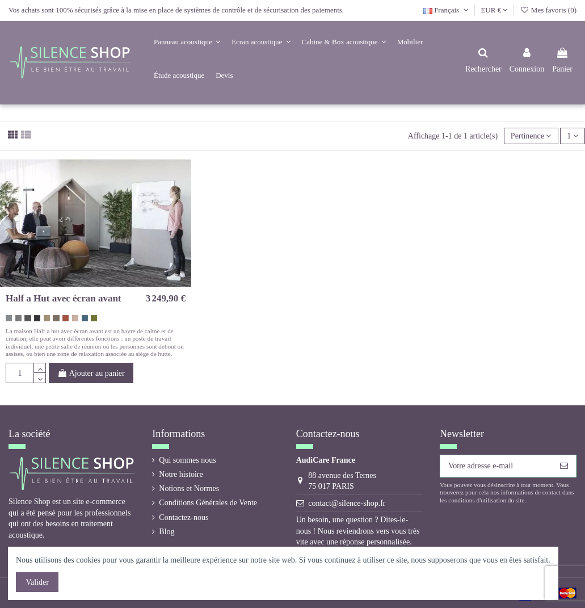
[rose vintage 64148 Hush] (75, 318)
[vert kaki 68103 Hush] (94, 318)
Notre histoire (181, 474)
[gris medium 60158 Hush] (18, 318)
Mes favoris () (548, 10)
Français (446, 10)
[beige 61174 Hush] (47, 318)
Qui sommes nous (187, 460)
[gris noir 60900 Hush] (37, 318)
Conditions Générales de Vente (208, 502)
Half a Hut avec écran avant (63, 298)
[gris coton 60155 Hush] (9, 318)
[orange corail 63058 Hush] (65, 318)
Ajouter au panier (91, 373)
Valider (37, 582)
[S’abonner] (564, 466)
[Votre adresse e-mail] (496, 466)
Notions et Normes (189, 488)
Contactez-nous (183, 517)
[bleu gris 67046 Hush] (85, 318)
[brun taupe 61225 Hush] (56, 318)
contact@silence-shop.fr (346, 503)
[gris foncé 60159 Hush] (27, 318)
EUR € (494, 10)
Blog (166, 531)
